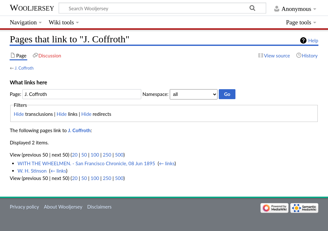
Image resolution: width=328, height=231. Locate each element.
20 (75, 155)
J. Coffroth (24, 68)
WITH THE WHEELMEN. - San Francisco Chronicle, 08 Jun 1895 (86, 163)
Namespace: (155, 94)
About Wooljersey (63, 207)
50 (84, 155)
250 (107, 155)
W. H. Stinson (32, 171)
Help (313, 40)
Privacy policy (24, 207)
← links (167, 163)
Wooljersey (32, 8)
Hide (19, 114)
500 (119, 155)
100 (95, 155)
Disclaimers (99, 207)
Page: (15, 94)
